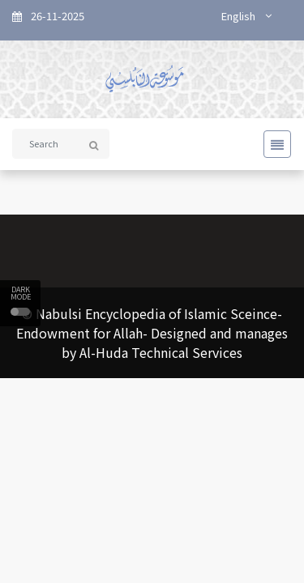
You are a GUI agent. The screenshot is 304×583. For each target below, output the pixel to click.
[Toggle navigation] (272, 144)
